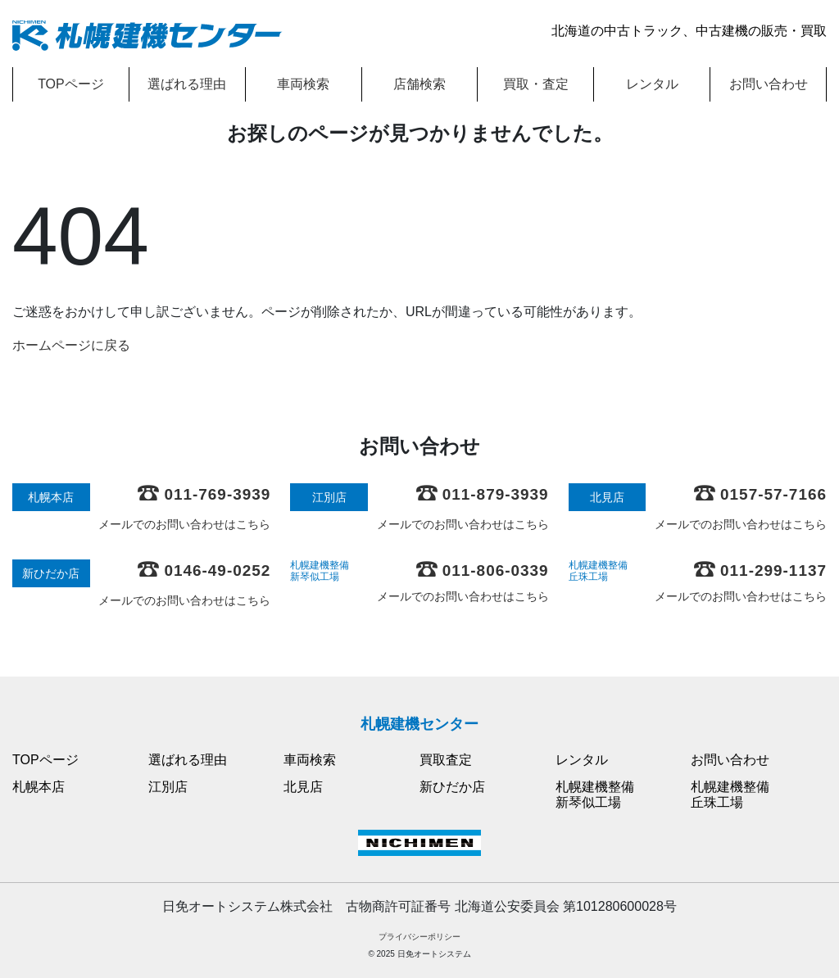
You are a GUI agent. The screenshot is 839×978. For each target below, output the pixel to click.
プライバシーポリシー (419, 936)
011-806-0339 (482, 570)
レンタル (652, 84)
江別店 (168, 787)
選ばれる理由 (186, 84)
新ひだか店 (452, 787)
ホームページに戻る (71, 345)
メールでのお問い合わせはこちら (184, 524)
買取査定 (446, 760)
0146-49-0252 (204, 570)
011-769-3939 (204, 494)
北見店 (303, 787)
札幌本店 (38, 787)
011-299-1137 (760, 570)
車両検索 (303, 84)
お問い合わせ (768, 84)
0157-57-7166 (760, 494)
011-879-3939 (482, 494)
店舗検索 (419, 84)
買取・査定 (536, 84)
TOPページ (71, 84)
